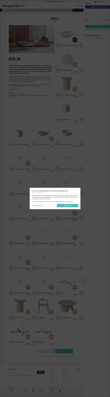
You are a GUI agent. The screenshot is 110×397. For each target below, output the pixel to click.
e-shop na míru (54, 394)
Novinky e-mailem (12, 369)
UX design (47, 394)
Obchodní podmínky (67, 378)
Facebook (92, 373)
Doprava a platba (67, 373)
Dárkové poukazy (67, 382)
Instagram (92, 371)
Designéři (79, 373)
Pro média (52, 378)
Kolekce (78, 371)
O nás (51, 373)
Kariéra (51, 376)
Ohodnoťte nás (53, 380)
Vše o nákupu (66, 371)
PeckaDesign (62, 394)
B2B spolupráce (53, 374)
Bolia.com (15, 89)
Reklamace (65, 376)
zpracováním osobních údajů (26, 375)
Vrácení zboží (66, 374)
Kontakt (51, 371)
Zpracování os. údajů (67, 380)
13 (53, 351)
